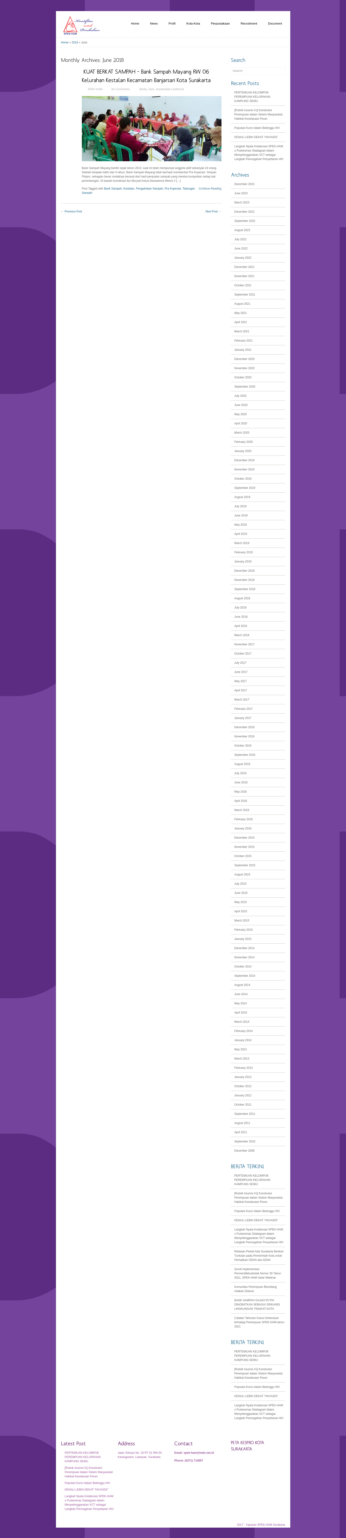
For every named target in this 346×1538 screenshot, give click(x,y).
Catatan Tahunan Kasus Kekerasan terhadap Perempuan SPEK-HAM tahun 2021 (259, 1322)
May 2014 (240, 1003)
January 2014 (243, 1040)
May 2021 (240, 313)
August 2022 (242, 230)
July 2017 (240, 662)
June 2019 (241, 515)
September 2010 (244, 1141)
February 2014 (243, 1031)
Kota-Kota (193, 23)
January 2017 (243, 718)
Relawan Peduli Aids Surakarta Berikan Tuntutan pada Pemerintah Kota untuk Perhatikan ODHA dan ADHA (259, 1256)
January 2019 (243, 561)
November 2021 (244, 276)
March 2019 (241, 543)
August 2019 (242, 497)
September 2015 (244, 865)
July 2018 (240, 607)
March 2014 (241, 1021)
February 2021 (243, 340)
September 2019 (244, 488)
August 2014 (242, 985)
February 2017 (243, 708)
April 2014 (240, 1012)
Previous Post (71, 211)
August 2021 (242, 303)
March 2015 (241, 920)
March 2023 (241, 202)
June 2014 (241, 994)
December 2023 (244, 184)
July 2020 (240, 395)
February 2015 (243, 929)
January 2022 (243, 257)
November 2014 (244, 957)
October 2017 (243, 653)
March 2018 (241, 635)
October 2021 (243, 285)
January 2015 (243, 939)
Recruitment (249, 23)
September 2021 (244, 294)
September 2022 (244, 221)
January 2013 (243, 1077)
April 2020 (240, 423)
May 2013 (240, 1049)
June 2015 (241, 893)
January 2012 (243, 1095)
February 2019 (243, 552)
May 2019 (240, 524)
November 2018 (244, 580)
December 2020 (244, 359)
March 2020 (241, 432)
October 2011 (243, 1104)
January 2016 (243, 828)
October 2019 (243, 478)
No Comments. (121, 89)
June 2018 (241, 616)
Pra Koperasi (173, 188)
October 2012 (243, 1086)
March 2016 (241, 810)
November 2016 (244, 736)
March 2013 (241, 1058)
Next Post (213, 211)
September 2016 (244, 754)
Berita (143, 89)
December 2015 (244, 837)
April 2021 (240, 322)
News (154, 23)
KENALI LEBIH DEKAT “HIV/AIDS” (256, 137)
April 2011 (240, 1132)
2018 (75, 42)
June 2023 (241, 193)
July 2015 (240, 883)
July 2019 (240, 506)
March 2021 (241, 331)
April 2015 (240, 911)
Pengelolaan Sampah (149, 188)
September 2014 (244, 975)
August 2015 (242, 874)
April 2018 (240, 626)
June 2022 (241, 248)
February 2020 (243, 442)
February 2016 (243, 819)
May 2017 (240, 681)
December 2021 (244, 267)
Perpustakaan (220, 23)
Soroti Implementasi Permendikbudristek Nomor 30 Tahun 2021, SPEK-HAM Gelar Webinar (257, 1273)
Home (135, 23)
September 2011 (244, 1113)
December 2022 (244, 211)
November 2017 (244, 644)
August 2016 (242, 764)
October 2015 (243, 856)
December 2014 (244, 948)
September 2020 (244, 386)
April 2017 (240, 690)
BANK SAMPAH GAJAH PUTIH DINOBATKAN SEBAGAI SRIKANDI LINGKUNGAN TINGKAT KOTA (257, 1304)
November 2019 (244, 469)
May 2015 (240, 902)
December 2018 (244, 570)
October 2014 (243, 966)
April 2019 (240, 534)
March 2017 (241, 699)
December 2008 (244, 1150)
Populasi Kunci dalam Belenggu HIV (257, 128)
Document (275, 23)
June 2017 (241, 672)
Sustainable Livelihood (170, 89)
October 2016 (243, 745)
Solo (151, 89)
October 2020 (243, 377)
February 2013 (243, 1067)
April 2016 (240, 801)
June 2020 (241, 405)
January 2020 (243, 451)
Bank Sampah (113, 188)
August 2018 (242, 598)
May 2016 (240, 791)
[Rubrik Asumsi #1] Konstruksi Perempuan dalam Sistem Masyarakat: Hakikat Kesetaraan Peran (258, 114)
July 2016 (240, 773)
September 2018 (244, 589)
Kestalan (128, 188)
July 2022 (240, 239)
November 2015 (244, 847)
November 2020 (244, 368)
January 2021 (243, 349)
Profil (171, 23)
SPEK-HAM (95, 89)
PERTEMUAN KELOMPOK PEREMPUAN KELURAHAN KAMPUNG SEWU (252, 97)
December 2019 (244, 460)
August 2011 (242, 1123)
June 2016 (241, 782)
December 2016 (244, 727)
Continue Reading (210, 188)
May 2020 (240, 414)
